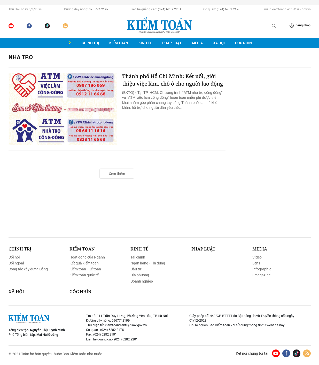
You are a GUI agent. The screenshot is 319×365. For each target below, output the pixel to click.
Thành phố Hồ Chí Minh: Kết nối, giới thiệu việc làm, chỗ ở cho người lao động (172, 85)
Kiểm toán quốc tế (84, 275)
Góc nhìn (243, 42)
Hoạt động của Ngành (87, 257)
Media (197, 42)
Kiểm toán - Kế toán (85, 269)
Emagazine (261, 275)
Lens (256, 263)
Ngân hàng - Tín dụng (147, 263)
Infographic (261, 269)
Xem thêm (117, 173)
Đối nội (14, 257)
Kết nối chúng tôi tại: (252, 353)
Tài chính (137, 257)
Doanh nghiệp (141, 281)
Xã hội (219, 42)
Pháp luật (172, 42)
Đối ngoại (16, 263)
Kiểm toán (118, 42)
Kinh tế (145, 42)
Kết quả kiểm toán (84, 263)
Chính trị (90, 42)
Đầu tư (135, 269)
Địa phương (139, 275)
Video (257, 257)
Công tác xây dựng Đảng (28, 269)
